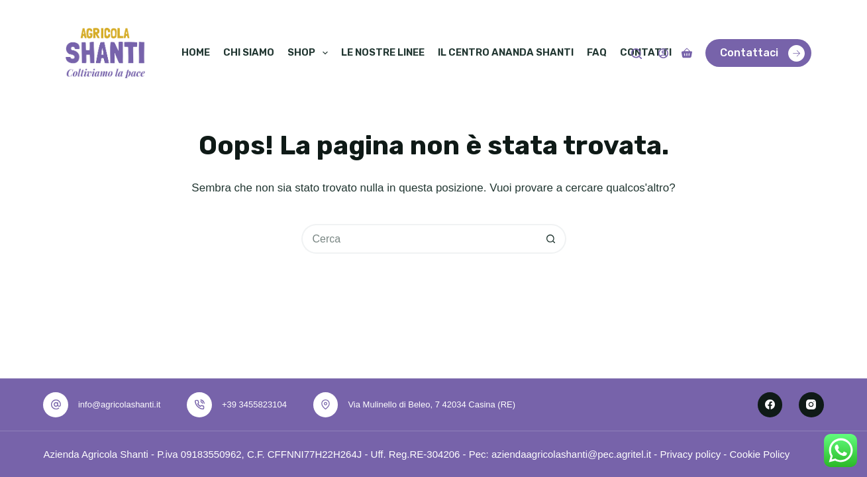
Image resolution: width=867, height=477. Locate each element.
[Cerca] (636, 53)
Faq (597, 52)
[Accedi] (663, 53)
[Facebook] (770, 404)
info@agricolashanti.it (119, 404)
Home (195, 52)
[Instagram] (811, 404)
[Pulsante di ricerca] (551, 239)
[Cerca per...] (418, 239)
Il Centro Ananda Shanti (506, 52)
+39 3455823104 (254, 404)
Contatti (646, 52)
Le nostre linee (383, 52)
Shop (309, 53)
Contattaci (762, 53)
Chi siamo (248, 52)
